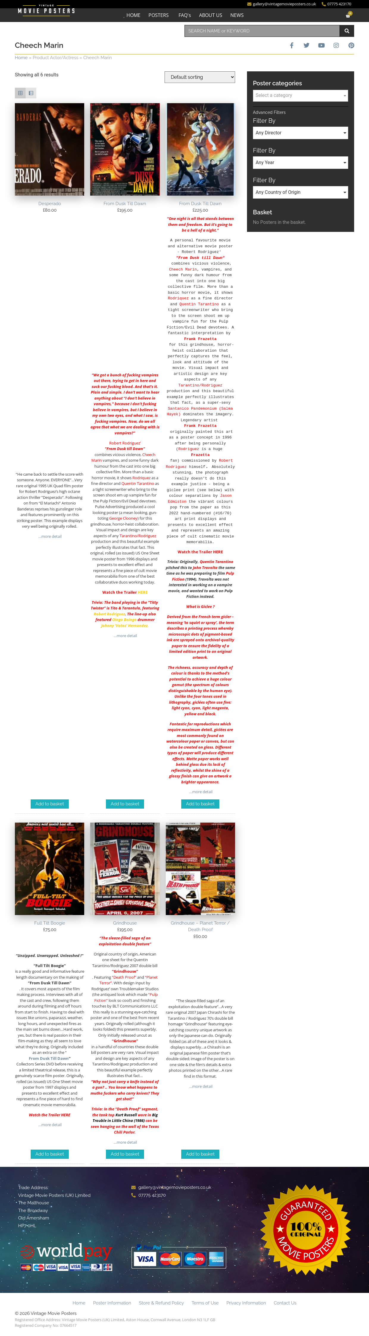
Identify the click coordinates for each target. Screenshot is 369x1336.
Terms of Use (205, 1303)
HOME (133, 15)
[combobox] (262, 31)
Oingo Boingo (124, 620)
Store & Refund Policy (161, 1303)
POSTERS (158, 15)
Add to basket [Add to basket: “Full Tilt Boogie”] (49, 1154)
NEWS (237, 15)
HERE (143, 592)
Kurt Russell (126, 1115)
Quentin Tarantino (216, 562)
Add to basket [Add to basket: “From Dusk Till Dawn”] (125, 804)
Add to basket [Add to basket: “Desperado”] (49, 804)
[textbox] (300, 95)
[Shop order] (200, 77)
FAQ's (185, 15)
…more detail (49, 536)
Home (21, 57)
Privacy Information (246, 1303)
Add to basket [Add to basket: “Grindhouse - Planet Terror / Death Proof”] (200, 1154)
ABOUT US (210, 15)
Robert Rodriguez (109, 614)
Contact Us (285, 1303)
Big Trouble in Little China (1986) (125, 1118)
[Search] (347, 31)
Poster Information (112, 1303)
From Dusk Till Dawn (49, 1058)
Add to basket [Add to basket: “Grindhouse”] (125, 1154)
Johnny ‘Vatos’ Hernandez (124, 625)
